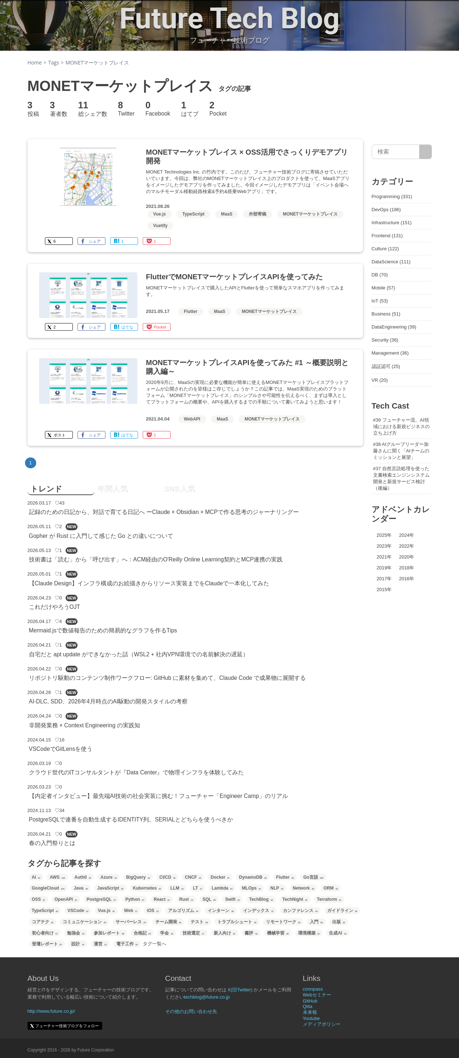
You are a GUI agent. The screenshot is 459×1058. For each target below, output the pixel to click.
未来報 (310, 1012)
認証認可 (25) (386, 366)
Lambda (222, 888)
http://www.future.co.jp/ (51, 1011)
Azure (108, 877)
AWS (57, 877)
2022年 (406, 546)
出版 (338, 921)
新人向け (224, 933)
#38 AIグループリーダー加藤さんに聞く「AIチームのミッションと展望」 (401, 451)
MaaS (226, 214)
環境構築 (309, 933)
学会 (166, 933)
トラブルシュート (236, 921)
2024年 (406, 535)
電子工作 (127, 943)
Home (35, 62)
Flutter (190, 311)
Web (131, 910)
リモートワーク (283, 921)
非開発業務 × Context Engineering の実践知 (84, 725)
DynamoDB (253, 877)
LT (197, 888)
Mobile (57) (383, 287)
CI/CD (167, 877)
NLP (276, 888)
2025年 (384, 535)
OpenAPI (66, 899)
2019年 (384, 567)
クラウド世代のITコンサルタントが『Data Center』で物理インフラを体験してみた (136, 772)
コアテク (43, 921)
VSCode (77, 910)
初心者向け (45, 933)
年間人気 (112, 489)
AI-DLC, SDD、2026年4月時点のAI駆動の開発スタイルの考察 (108, 701)
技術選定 (193, 933)
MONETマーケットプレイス (310, 214)
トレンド (46, 489)
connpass (313, 989)
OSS (38, 899)
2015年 (384, 589)
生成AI (337, 933)
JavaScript (110, 888)
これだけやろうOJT (54, 607)
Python (134, 899)
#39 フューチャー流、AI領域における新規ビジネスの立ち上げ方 (401, 426)
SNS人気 (179, 489)
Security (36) (385, 340)
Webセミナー (317, 995)
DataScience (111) (391, 261)
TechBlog (261, 899)
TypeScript (193, 214)
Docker (219, 877)
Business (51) (386, 314)
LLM (176, 888)
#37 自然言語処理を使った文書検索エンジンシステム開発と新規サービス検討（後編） (401, 478)
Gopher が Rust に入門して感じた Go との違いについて (101, 536)
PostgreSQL (101, 899)
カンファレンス (300, 910)
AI (36, 877)
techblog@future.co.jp (207, 997)
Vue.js (159, 214)
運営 (100, 943)
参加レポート (109, 933)
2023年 (384, 546)
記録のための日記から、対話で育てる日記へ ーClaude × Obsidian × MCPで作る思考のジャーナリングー (164, 512)
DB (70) (380, 274)
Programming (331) (392, 196)
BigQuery (138, 877)
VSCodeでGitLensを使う (61, 749)
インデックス (258, 910)
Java (81, 888)
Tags (53, 62)
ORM (331, 888)
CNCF (193, 877)
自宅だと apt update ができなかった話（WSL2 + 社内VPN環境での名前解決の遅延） (139, 654)
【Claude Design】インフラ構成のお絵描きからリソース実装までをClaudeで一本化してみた (149, 583)
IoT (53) (380, 301)
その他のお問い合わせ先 (191, 1011)
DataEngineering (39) (394, 327)
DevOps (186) (386, 209)
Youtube (311, 1018)
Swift (232, 899)
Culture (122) (385, 248)
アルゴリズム (183, 910)
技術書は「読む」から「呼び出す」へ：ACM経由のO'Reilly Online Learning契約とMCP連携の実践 (156, 559)
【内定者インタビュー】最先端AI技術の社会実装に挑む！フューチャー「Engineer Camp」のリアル (158, 796)
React (162, 899)
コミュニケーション (84, 921)
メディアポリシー (322, 1024)
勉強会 (75, 933)
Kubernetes (147, 888)
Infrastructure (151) (392, 222)
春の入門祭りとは (52, 843)
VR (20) (380, 380)
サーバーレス (131, 921)
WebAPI (192, 419)
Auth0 (83, 877)
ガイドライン (342, 910)
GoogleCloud (48, 888)
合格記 (142, 933)
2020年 (406, 557)
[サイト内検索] (425, 152)
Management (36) (390, 353)
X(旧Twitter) (240, 989)
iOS (152, 910)
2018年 (406, 567)
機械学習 (278, 933)
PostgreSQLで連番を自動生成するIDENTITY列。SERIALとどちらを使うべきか (131, 819)
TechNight (294, 899)
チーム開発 (168, 921)
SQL (209, 899)
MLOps (251, 888)
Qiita (308, 1006)
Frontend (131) (387, 235)
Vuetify (160, 225)
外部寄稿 (257, 214)
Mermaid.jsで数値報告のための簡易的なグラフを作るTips (103, 630)
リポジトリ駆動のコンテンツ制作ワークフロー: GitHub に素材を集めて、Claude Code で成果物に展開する (167, 678)
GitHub (310, 1001)
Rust (186, 899)
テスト (199, 921)
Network (303, 888)
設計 (77, 943)
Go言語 (313, 877)
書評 (251, 933)
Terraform (329, 899)
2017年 (384, 578)
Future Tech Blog (230, 18)
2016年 (406, 578)
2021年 (384, 557)
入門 (316, 921)
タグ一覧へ (154, 943)
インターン (221, 910)
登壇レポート (47, 943)
